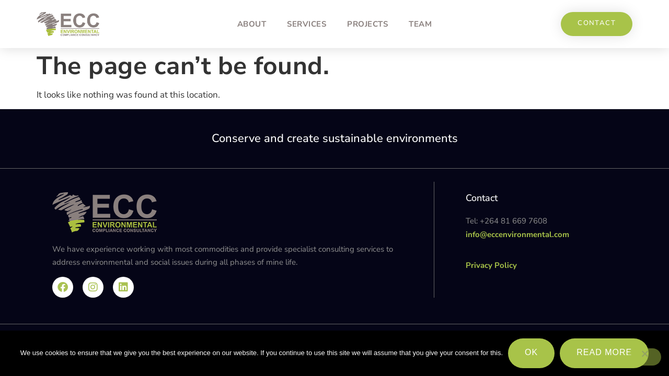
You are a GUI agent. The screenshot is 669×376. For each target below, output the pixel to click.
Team (420, 24)
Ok (531, 352)
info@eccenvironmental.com (517, 234)
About (252, 24)
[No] (644, 357)
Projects (367, 24)
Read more (604, 352)
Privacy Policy (491, 265)
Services (306, 24)
